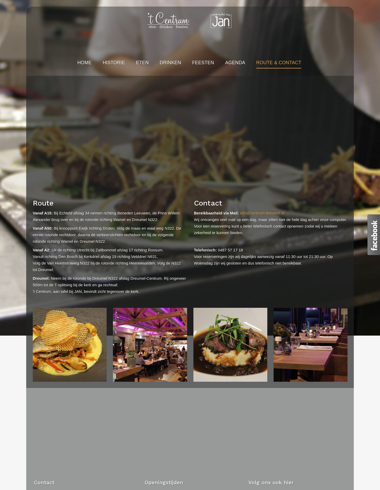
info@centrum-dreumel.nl (262, 213)
